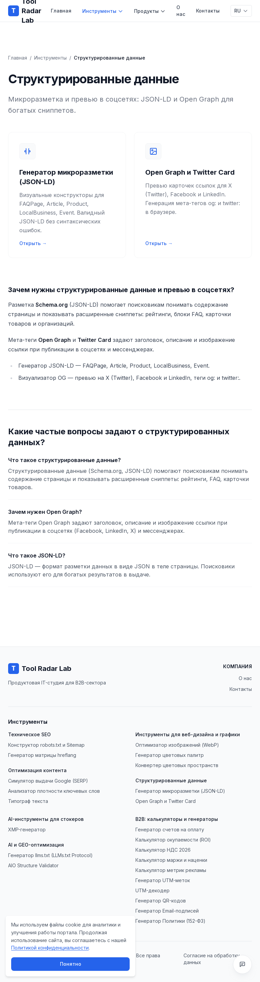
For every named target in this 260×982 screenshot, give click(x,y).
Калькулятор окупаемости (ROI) (173, 840)
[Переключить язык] (241, 11)
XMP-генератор (27, 829)
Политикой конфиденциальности (50, 948)
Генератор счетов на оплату (169, 829)
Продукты (150, 11)
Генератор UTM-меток (162, 880)
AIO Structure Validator (33, 865)
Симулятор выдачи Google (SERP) (48, 781)
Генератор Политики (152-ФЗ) (170, 921)
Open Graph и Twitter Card (165, 801)
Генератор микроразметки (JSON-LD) (180, 791)
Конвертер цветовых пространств (176, 765)
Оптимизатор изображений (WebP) (177, 745)
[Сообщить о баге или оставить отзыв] (242, 964)
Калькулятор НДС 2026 (163, 850)
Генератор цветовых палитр (169, 755)
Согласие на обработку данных (211, 959)
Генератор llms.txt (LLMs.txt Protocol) (50, 855)
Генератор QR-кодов (160, 900)
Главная (61, 11)
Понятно (70, 964)
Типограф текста (28, 801)
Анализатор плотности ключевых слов (54, 791)
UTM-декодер (152, 890)
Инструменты (102, 11)
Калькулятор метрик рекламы (170, 870)
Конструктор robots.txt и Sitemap (46, 745)
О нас (180, 10)
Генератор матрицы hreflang (42, 755)
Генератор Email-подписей (167, 911)
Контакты (208, 11)
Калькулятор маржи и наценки (171, 860)
